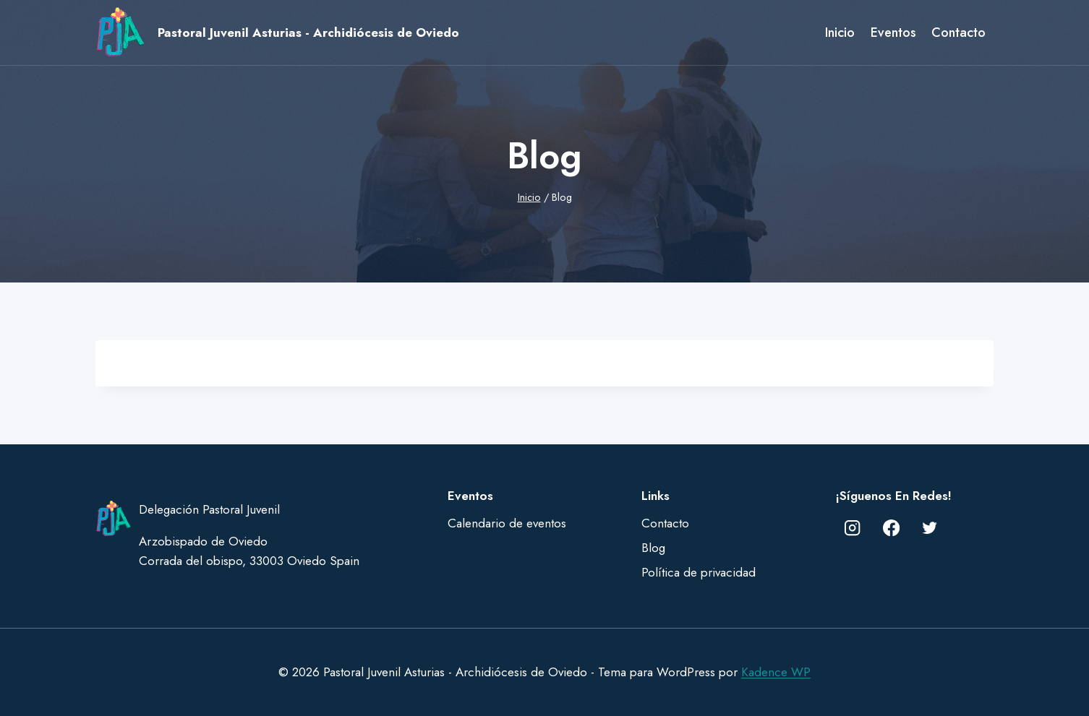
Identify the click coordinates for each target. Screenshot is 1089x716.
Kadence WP (776, 672)
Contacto (958, 32)
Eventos (893, 32)
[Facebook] (891, 528)
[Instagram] (853, 528)
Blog (653, 547)
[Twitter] (930, 528)
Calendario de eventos (507, 523)
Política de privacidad (698, 572)
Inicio (840, 32)
